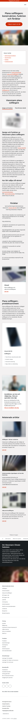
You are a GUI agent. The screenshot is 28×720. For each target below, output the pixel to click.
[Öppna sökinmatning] (22, 4)
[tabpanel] (14, 155)
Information (8, 538)
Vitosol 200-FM (22, 148)
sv (2, 538)
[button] (14, 535)
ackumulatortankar (10, 194)
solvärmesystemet (16, 72)
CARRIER (15, 718)
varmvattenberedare (7, 192)
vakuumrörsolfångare (12, 74)
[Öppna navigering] (25, 5)
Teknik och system (17, 538)
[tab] (7, 107)
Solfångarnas (5, 90)
